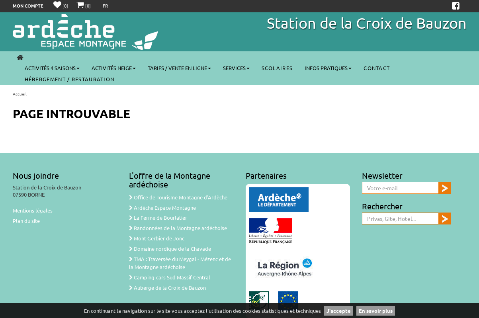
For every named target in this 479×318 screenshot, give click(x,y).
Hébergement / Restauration (70, 79)
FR (105, 5)
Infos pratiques (328, 67)
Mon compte (28, 5)
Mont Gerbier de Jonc (156, 238)
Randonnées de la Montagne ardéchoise (178, 227)
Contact (377, 67)
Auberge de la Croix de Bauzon (167, 287)
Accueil (20, 94)
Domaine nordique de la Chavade (170, 248)
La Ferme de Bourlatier (158, 217)
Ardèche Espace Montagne (162, 207)
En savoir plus (376, 310)
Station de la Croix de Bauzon (367, 22)
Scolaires (277, 67)
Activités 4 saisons (52, 67)
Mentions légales (33, 210)
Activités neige (114, 67)
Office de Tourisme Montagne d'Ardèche (178, 197)
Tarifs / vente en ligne (179, 67)
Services (236, 67)
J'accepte (339, 310)
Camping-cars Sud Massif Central (169, 277)
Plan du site (26, 220)
